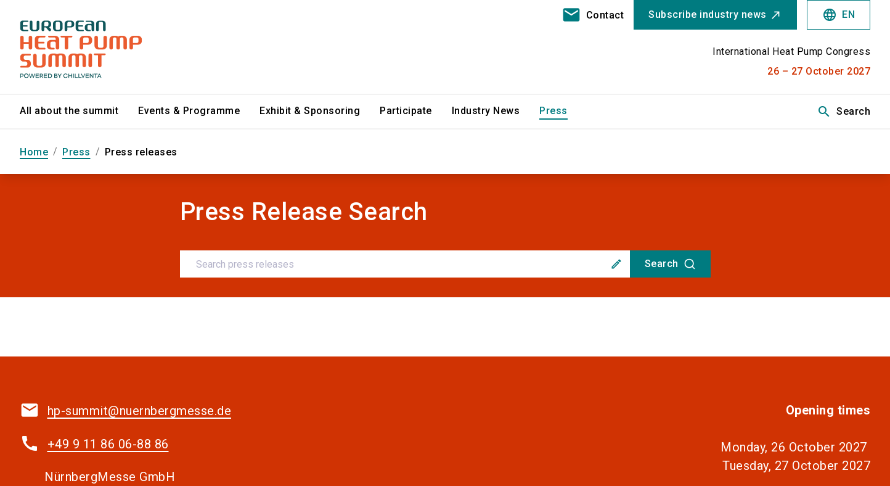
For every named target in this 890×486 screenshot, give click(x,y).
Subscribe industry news (707, 14)
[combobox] (445, 264)
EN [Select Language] (838, 14)
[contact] (592, 15)
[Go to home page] (119, 47)
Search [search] (843, 111)
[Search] (670, 264)
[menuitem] (79, 112)
